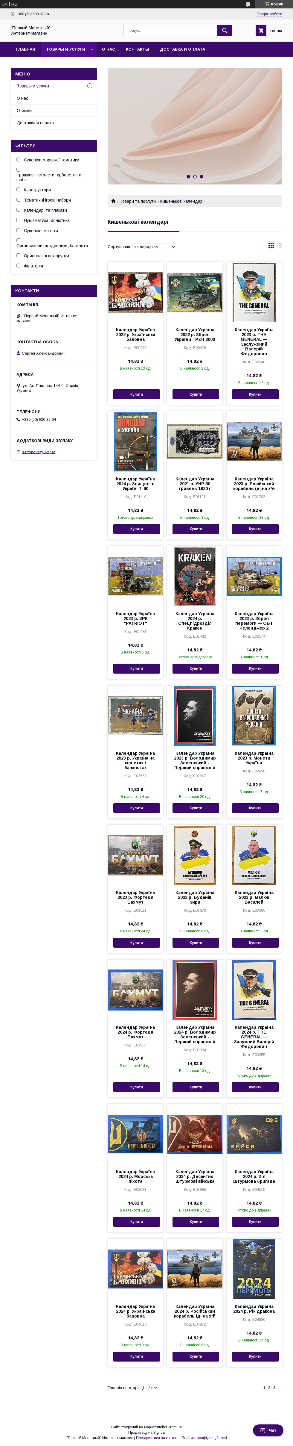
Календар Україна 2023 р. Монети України (254, 758)
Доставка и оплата (182, 49)
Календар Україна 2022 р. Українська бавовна (135, 334)
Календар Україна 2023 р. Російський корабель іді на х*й (254, 484)
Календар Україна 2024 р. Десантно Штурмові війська (195, 1176)
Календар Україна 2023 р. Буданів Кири (195, 897)
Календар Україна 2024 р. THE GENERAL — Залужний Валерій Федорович (254, 1037)
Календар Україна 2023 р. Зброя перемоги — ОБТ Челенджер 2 (254, 620)
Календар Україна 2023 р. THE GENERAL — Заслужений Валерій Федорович (254, 341)
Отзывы (24, 110)
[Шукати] (224, 30)
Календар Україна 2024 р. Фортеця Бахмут (135, 1032)
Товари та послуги (138, 201)
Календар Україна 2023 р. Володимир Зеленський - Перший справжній (195, 760)
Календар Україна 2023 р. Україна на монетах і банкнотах (135, 760)
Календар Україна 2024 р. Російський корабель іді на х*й (195, 1311)
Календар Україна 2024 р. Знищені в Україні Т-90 (135, 484)
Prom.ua (175, 1427)
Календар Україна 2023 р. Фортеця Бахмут (135, 897)
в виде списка (279, 247)
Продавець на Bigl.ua (146, 1432)
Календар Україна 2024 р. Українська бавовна (135, 1311)
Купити (136, 394)
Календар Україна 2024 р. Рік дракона (254, 1309)
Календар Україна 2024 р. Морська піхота (135, 1176)
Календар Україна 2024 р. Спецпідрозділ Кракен (195, 620)
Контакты (137, 49)
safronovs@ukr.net (38, 452)
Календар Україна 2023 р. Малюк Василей (254, 897)
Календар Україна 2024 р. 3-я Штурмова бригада (254, 1176)
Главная (25, 49)
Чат (268, 1430)
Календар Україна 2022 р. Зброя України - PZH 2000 (195, 334)
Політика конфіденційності (204, 1438)
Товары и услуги (65, 49)
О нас (108, 49)
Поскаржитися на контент (157, 1438)
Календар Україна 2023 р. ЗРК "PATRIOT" (135, 618)
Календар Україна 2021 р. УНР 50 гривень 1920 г (195, 484)
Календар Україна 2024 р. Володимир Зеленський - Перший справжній (195, 1034)
